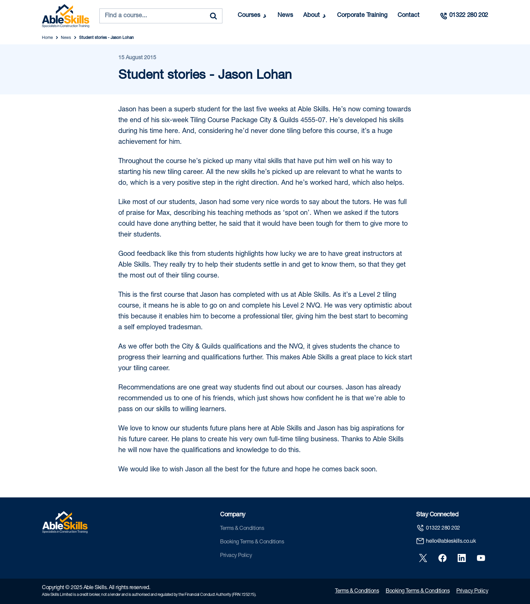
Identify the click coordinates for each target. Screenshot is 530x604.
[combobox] (160, 15)
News (285, 16)
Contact (408, 16)
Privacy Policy (236, 556)
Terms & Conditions (242, 529)
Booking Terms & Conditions (252, 542)
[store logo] (65, 16)
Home (47, 38)
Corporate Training (362, 16)
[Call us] (463, 16)
